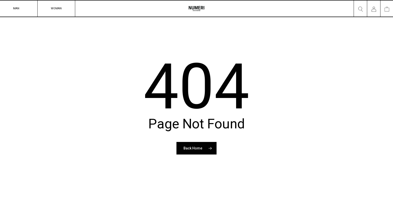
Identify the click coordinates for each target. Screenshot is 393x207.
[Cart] (386, 8)
